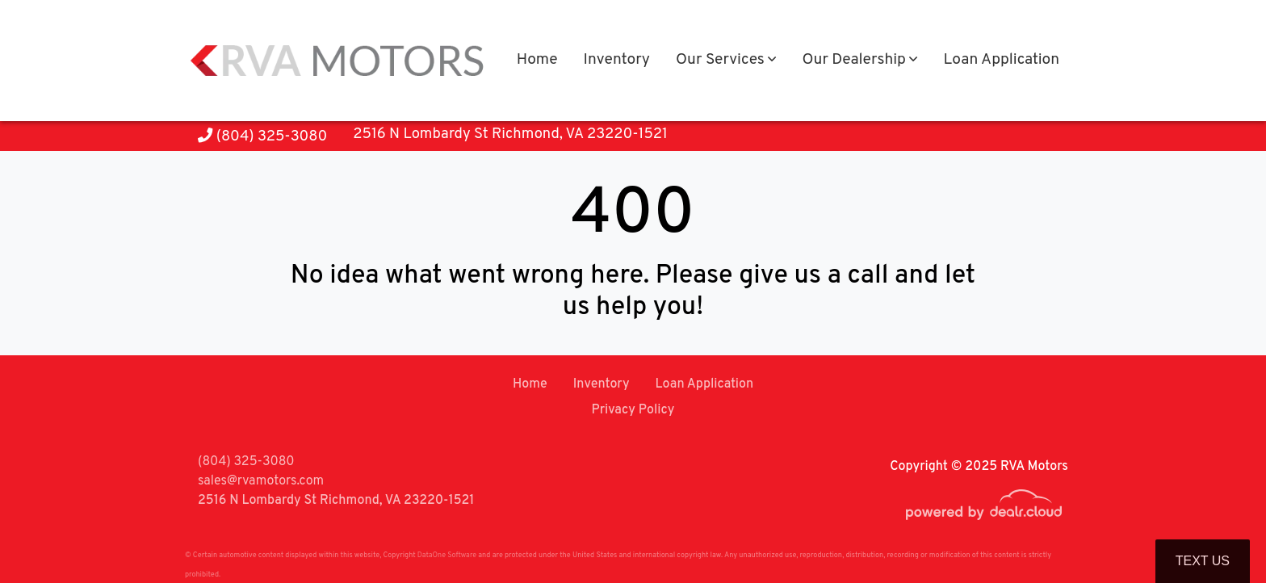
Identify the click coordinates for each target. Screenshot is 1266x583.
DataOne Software (446, 555)
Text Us (1203, 561)
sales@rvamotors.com (261, 481)
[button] (726, 61)
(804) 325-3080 (262, 137)
